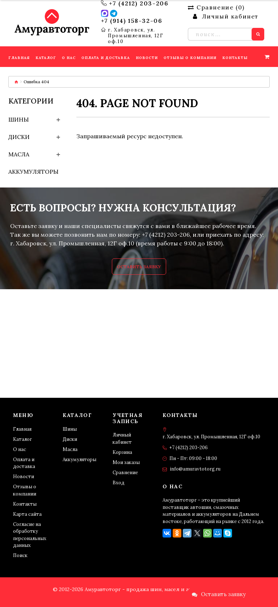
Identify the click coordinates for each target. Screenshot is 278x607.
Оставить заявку (139, 266)
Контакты (25, 504)
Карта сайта (27, 514)
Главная (22, 429)
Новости (23, 476)
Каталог (22, 439)
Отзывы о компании (24, 490)
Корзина (122, 452)
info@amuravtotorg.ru (195, 469)
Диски (19, 136)
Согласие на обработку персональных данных (29, 535)
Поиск (20, 555)
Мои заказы (126, 462)
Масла (18, 154)
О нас (19, 449)
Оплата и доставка (24, 463)
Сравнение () (216, 7)
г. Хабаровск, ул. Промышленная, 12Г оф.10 (135, 36)
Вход (119, 483)
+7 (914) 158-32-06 (132, 21)
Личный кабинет (122, 438)
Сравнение (125, 472)
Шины (18, 119)
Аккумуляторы (33, 171)
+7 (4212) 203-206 (138, 3)
